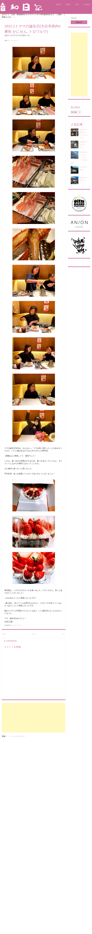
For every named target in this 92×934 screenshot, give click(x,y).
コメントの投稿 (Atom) (15, 736)
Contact (87, 4)
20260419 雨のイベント (83, 180)
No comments (13, 41)
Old (63, 634)
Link (77, 4)
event (13, 625)
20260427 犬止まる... (83, 144)
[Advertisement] (33, 717)
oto (20, 625)
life (17, 625)
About (68, 4)
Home (58, 4)
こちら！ (14, 17)
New (4, 634)
